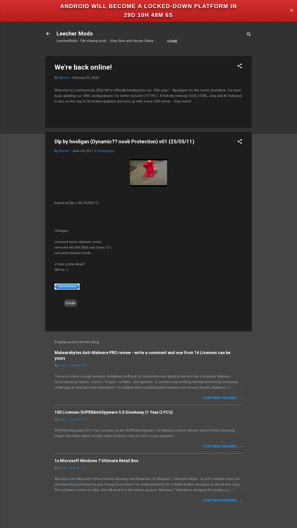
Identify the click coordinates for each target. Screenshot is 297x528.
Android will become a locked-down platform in (148, 6)
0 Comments (104, 151)
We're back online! (83, 67)
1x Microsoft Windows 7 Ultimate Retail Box (96, 460)
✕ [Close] (291, 10)
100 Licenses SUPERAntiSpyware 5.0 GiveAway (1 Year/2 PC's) (114, 412)
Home (172, 41)
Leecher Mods (74, 33)
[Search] (249, 35)
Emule (70, 303)
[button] (239, 66)
